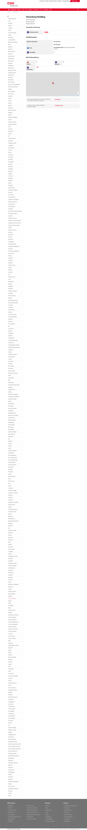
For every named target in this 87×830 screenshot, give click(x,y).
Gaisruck (10, 152)
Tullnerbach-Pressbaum (12, 690)
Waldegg (10, 732)
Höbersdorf (10, 262)
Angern (9, 30)
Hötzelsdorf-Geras (11, 276)
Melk (16, 380)
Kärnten (19, 9)
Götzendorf (10, 185)
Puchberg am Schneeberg (13, 502)
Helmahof (10, 237)
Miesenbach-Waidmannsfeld (13, 384)
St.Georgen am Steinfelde (13, 614)
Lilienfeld (10, 352)
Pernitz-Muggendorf (12, 455)
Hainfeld (9, 227)
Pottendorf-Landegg (12, 490)
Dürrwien (10, 103)
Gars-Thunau (10, 157)
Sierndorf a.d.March (12, 591)
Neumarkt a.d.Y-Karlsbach (13, 415)
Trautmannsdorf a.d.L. (12, 683)
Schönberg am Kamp (12, 563)
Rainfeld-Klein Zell (11, 518)
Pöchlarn (10, 485)
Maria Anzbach (11, 366)
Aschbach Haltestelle (12, 32)
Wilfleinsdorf (10, 760)
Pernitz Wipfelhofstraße (12, 460)
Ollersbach (10, 441)
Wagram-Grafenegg (12, 727)
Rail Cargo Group (11, 814)
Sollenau (10, 600)
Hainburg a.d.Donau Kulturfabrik (14, 220)
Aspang (9, 35)
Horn (9, 274)
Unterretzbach (11, 713)
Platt (9, 483)
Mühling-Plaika (11, 403)
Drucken (51, 829)
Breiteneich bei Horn (12, 72)
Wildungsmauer (11, 758)
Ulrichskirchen (11, 699)
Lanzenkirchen (11, 342)
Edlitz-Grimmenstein (12, 110)
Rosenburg (10, 537)
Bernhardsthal (11, 61)
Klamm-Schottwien (12, 295)
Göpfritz (9, 183)
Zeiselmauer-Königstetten (13, 788)
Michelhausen (11, 382)
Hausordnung (57, 99)
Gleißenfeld (10, 168)
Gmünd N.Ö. (10, 176)
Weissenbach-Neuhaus (12, 741)
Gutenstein (10, 215)
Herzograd (10, 248)
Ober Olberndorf (11, 424)
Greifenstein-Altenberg (12, 190)
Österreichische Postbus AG (32, 810)
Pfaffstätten (10, 469)
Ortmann (10, 443)
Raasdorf (10, 514)
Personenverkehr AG (11, 810)
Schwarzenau (10, 572)
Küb (9, 326)
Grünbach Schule (11, 204)
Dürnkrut (10, 100)
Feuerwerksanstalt (11, 138)
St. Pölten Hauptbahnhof (16, 624)
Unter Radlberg (11, 711)
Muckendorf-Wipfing (12, 399)
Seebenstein (10, 577)
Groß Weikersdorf (11, 197)
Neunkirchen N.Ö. (11, 417)
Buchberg (10, 89)
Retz (9, 528)
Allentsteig (10, 23)
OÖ (26, 9)
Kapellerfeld (10, 286)
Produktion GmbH (30, 805)
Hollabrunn (16, 269)
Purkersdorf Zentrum (12, 511)
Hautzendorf (10, 234)
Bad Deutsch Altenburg (12, 42)
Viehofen (10, 722)
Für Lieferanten (66, 819)
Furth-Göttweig (11, 147)
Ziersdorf (10, 793)
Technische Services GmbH (31, 807)
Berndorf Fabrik (11, 56)
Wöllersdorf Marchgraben (13, 781)
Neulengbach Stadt (12, 413)
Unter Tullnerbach (11, 718)
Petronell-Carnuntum (12, 464)
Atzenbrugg (10, 37)
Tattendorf (10, 661)
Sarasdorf (10, 544)
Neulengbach (10, 410)
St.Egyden (10, 612)
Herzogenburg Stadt (12, 244)
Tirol (41, 9)
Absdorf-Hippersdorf (12, 18)
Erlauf (9, 126)
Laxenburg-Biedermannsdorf (13, 345)
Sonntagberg (10, 605)
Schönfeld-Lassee (11, 568)
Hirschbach (10, 258)
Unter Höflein (10, 704)
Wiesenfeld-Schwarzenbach (13, 755)
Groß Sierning (11, 194)
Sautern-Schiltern (11, 549)
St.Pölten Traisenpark (12, 631)
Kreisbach (10, 312)
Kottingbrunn (10, 307)
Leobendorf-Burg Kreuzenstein (14, 347)
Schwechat (10, 575)
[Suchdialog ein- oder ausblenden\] (78, 9)
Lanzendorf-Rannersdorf (13, 340)
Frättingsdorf (10, 145)
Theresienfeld (10, 668)
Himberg (10, 255)
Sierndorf (10, 589)
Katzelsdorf (10, 288)
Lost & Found (66, 812)
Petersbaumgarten (11, 462)
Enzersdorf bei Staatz (12, 122)
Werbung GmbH (10, 819)
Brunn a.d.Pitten (11, 82)
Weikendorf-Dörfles (12, 739)
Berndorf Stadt (11, 58)
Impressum (56, 829)
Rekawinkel (10, 525)
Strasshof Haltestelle (12, 657)
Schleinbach (10, 558)
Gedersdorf (10, 159)
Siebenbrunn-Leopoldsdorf (13, 584)
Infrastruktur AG (10, 812)
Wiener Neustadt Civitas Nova (14, 746)
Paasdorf (10, 445)
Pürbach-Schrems (11, 504)
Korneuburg (16, 305)
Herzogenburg (11, 241)
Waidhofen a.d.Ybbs (12, 730)
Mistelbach (10, 387)
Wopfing (10, 783)
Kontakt (78, 829)
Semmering (10, 579)
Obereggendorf (11, 422)
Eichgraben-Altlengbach (12, 117)
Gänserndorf (10, 154)
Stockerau (16, 654)
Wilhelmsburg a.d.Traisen (13, 762)
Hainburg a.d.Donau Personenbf (14, 222)
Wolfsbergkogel (11, 772)
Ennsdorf (10, 119)
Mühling (9, 401)
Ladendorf (10, 330)
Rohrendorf (10, 532)
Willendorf (10, 765)
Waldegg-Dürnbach (12, 734)
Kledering (10, 298)
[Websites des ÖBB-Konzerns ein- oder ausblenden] (75, 1)
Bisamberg (10, 63)
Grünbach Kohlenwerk (12, 201)
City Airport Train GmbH (31, 819)
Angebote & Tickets (67, 810)
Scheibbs (10, 553)
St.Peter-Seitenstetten (12, 619)
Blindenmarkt (10, 65)
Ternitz (9, 666)
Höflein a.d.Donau (11, 265)
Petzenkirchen (11, 467)
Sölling (9, 603)
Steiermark (36, 9)
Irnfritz (9, 279)
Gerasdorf (16, 164)
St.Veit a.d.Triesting (11, 638)
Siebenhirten (10, 586)
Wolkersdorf (10, 776)
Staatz (9, 640)
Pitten (9, 478)
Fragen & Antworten (67, 814)
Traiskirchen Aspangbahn (13, 676)
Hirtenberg (10, 260)
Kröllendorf (10, 321)
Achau (9, 21)
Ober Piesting (10, 427)
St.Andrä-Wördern (11, 610)
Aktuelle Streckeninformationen (70, 805)
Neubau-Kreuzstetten (12, 408)
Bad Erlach (10, 46)
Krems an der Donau (16, 314)
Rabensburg (10, 516)
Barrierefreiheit (60, 829)
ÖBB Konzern (10, 805)
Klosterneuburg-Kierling (16, 300)
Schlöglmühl (10, 560)
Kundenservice (66, 807)
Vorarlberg (45, 9)
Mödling (16, 391)
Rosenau (10, 535)
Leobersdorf (16, 349)
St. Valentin (16, 633)
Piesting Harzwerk (11, 476)
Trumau (9, 685)
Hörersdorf (10, 272)
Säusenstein (10, 546)
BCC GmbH (10, 821)
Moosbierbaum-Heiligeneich (13, 396)
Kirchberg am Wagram (12, 291)
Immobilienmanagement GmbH (14, 816)
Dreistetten (10, 96)
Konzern (42, 1)
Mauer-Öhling (11, 377)
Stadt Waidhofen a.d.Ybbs (13, 645)
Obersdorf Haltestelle (12, 431)
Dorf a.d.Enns (10, 93)
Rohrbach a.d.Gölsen (12, 530)
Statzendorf (10, 647)
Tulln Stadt (10, 694)
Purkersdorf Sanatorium (12, 509)
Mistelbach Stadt (11, 389)
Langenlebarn (11, 333)
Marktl (9, 375)
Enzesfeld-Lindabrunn (12, 124)
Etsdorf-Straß (10, 131)
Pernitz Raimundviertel (12, 457)
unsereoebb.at (66, 1)
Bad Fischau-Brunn (11, 51)
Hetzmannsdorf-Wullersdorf (13, 251)
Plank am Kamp (11, 481)
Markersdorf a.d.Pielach (13, 373)
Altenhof (10, 25)
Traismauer (10, 678)
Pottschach (10, 495)
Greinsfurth (10, 192)
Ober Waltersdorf (11, 434)
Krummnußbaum (11, 323)
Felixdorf (10, 133)
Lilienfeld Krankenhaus (12, 354)
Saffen (9, 542)
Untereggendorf (11, 701)
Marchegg (10, 363)
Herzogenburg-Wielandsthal (13, 246)
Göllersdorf (10, 180)
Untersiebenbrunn (11, 715)
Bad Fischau (10, 49)
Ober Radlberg (11, 429)
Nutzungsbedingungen (72, 829)
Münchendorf (11, 406)
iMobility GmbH (29, 816)
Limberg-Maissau (11, 356)
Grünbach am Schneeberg (13, 199)
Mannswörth (10, 361)
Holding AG (10, 807)
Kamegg (10, 284)
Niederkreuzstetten (12, 420)
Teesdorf (10, 664)
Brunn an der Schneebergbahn (14, 84)
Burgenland (13, 9)
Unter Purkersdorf (11, 708)
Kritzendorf (10, 319)
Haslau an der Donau (12, 230)
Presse (46, 1)
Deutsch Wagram (11, 91)
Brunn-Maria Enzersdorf (12, 86)
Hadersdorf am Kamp (12, 218)
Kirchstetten (10, 293)
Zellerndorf (10, 791)
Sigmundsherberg (11, 593)
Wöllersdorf (10, 779)
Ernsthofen (10, 129)
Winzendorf (10, 767)
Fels (9, 136)
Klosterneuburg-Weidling (13, 302)
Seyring (9, 582)
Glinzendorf (10, 171)
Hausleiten (10, 232)
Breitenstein (10, 77)
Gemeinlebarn (11, 161)
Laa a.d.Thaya (11, 328)
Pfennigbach (10, 471)
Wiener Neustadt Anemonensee (14, 744)
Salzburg (30, 9)
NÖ (23, 9)
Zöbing (9, 795)
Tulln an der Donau (12, 687)
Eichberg (10, 115)
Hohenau (10, 267)
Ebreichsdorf (10, 107)
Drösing (9, 98)
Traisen (9, 671)
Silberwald (10, 596)
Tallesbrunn (10, 659)
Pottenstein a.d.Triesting (12, 492)
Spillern (9, 607)
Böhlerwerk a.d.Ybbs (12, 70)
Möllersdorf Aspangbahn (13, 394)
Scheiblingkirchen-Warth (13, 556)
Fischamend (10, 140)
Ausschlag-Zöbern (11, 39)
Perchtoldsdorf (11, 453)
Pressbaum (10, 497)
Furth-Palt (10, 150)
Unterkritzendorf (11, 706)
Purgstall (10, 507)
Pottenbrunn (10, 488)
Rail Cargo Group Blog (49, 821)
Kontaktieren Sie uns (58, 105)
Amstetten (16, 28)
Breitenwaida (10, 79)
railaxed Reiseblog (49, 819)
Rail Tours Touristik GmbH (31, 812)
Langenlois (10, 335)
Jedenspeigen (10, 281)
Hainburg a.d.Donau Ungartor (14, 225)
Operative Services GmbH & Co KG (33, 814)
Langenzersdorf (11, 338)
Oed (9, 438)
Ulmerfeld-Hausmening (12, 697)
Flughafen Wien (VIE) (12, 143)
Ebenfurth (10, 105)
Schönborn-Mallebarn (12, 565)
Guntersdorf (10, 208)
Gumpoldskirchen (11, 206)
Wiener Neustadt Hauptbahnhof (16, 748)
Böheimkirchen (11, 68)
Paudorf (9, 448)
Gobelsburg (10, 178)
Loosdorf (10, 359)
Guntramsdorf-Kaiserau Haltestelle (15, 211)
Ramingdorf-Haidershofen (13, 521)
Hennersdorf (10, 239)
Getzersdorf (10, 166)
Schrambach (10, 570)
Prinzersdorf (10, 499)
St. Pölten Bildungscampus (13, 622)
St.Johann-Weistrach (12, 617)
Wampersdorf (11, 737)
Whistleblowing (66, 821)
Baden (16, 44)
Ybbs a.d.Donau (11, 786)
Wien (51, 9)
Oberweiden (10, 436)
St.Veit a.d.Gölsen (11, 636)
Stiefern (9, 650)
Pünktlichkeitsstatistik (67, 816)
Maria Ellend (10, 368)
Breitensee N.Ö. (11, 75)
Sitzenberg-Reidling (12, 598)
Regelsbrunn (10, 523)
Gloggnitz (10, 173)
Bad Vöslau (10, 53)
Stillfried (9, 652)
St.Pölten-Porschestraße (13, 629)
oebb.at (59, 1)
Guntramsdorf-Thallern (12, 213)
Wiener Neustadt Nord (12, 751)
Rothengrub (10, 539)
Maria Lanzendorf (11, 370)
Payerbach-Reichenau (12, 450)
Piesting (9, 474)
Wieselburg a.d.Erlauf (12, 753)
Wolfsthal (10, 774)
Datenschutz (66, 829)
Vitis (9, 725)
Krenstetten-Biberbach (12, 316)
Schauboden (10, 551)
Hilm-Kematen (11, 253)
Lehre (46, 812)
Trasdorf (9, 680)
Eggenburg (10, 112)
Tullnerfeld (10, 692)
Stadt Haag (10, 643)
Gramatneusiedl (11, 187)
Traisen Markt (11, 673)
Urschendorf (10, 720)
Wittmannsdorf (11, 769)
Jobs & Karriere (53, 1)
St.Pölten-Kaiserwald (12, 626)
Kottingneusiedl (11, 309)
